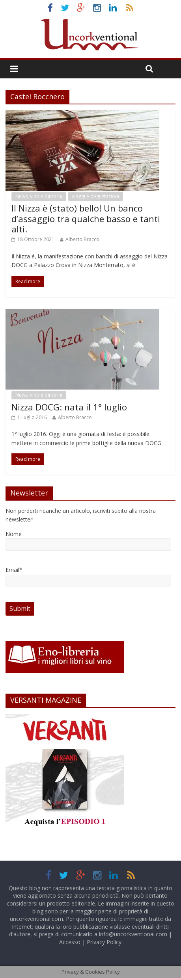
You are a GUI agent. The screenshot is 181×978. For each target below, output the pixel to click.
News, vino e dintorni (38, 196)
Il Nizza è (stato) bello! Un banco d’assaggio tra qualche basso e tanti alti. (85, 218)
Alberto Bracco (82, 239)
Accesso (69, 942)
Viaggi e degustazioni (95, 196)
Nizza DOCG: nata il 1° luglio (69, 407)
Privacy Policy (104, 942)
